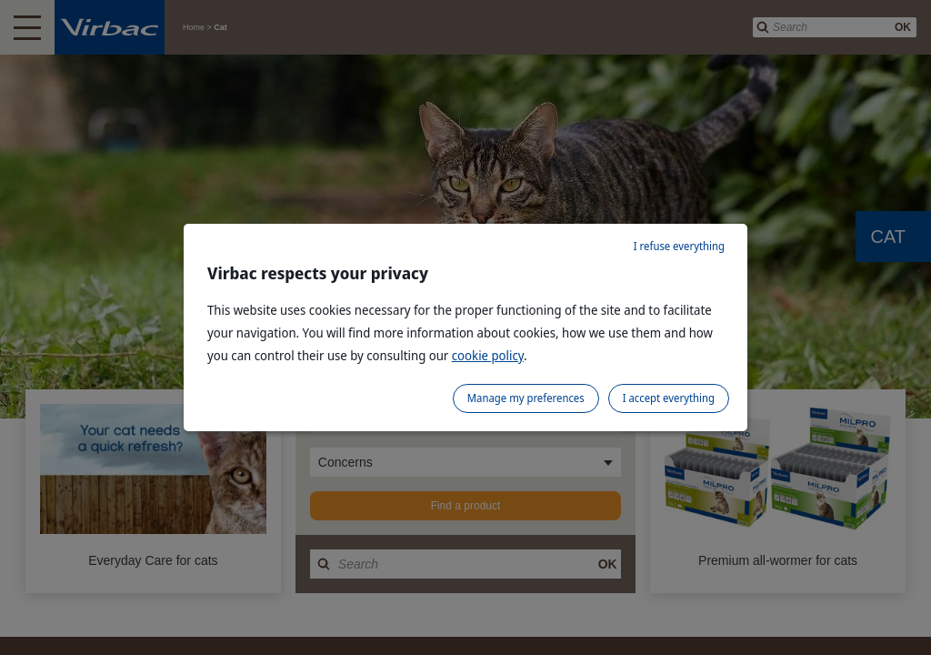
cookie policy (488, 355)
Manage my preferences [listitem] (526, 398)
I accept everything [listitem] (669, 398)
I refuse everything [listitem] (679, 246)
